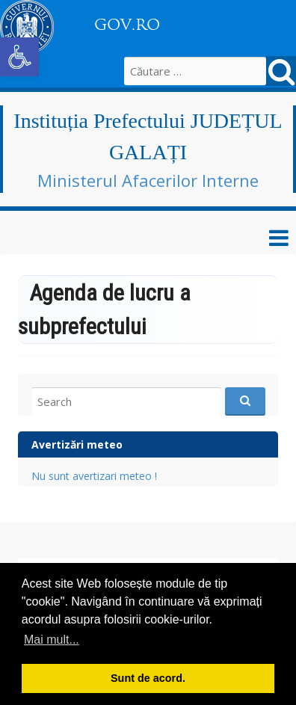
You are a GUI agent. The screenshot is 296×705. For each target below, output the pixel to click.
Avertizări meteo (77, 444)
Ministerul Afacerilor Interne (148, 180)
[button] (19, 56)
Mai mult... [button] (51, 639)
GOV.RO (127, 24)
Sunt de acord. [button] (148, 678)
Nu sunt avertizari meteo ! (94, 476)
